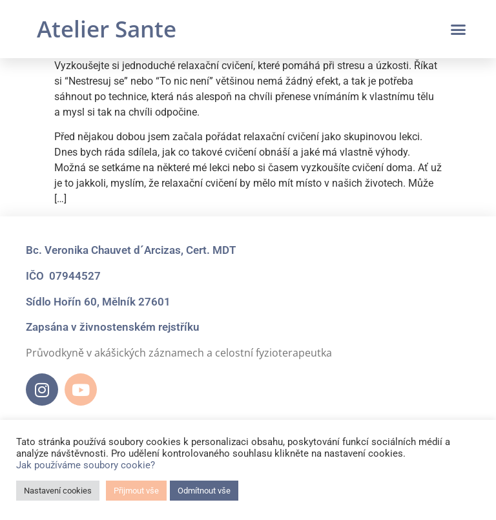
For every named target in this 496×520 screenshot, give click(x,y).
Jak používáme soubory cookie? (85, 465)
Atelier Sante (106, 29)
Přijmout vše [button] (136, 490)
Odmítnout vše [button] (204, 490)
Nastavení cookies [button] (58, 490)
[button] (458, 29)
